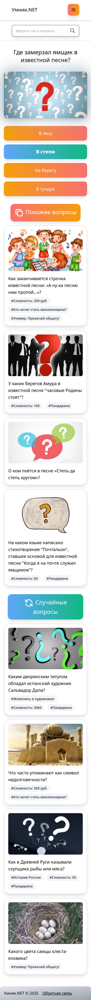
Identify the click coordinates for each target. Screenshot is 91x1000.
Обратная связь (57, 993)
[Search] (72, 31)
